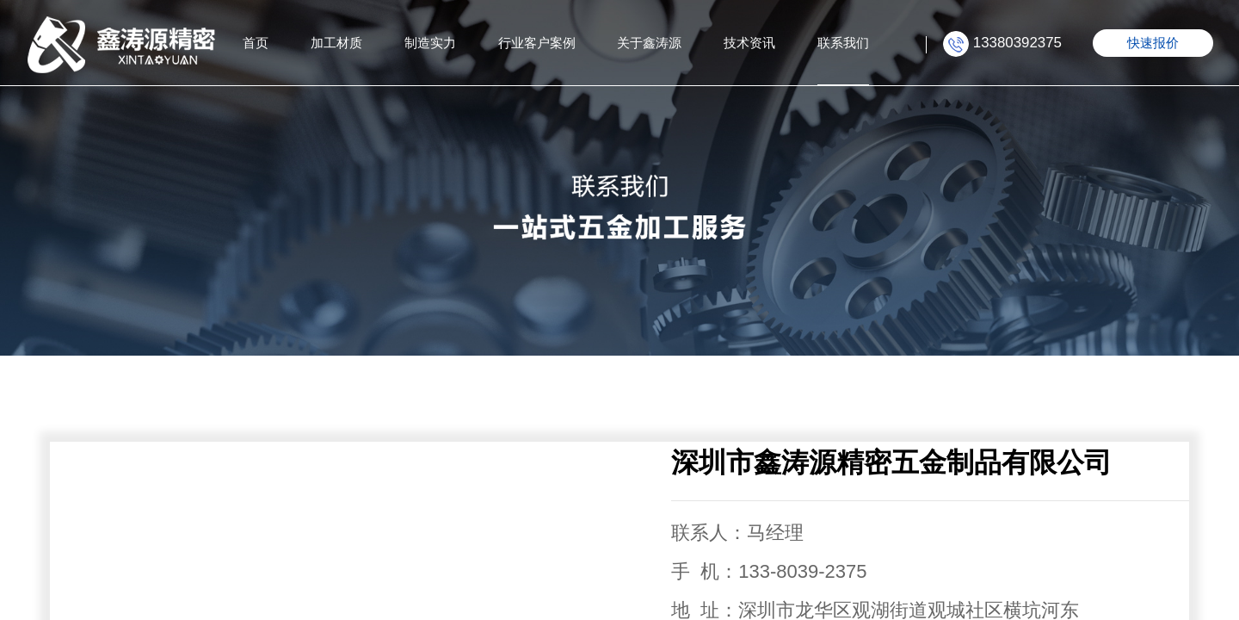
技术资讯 (749, 42)
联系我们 (843, 42)
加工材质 (336, 42)
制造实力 (430, 42)
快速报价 (1153, 42)
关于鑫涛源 (649, 42)
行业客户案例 (537, 42)
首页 (255, 42)
